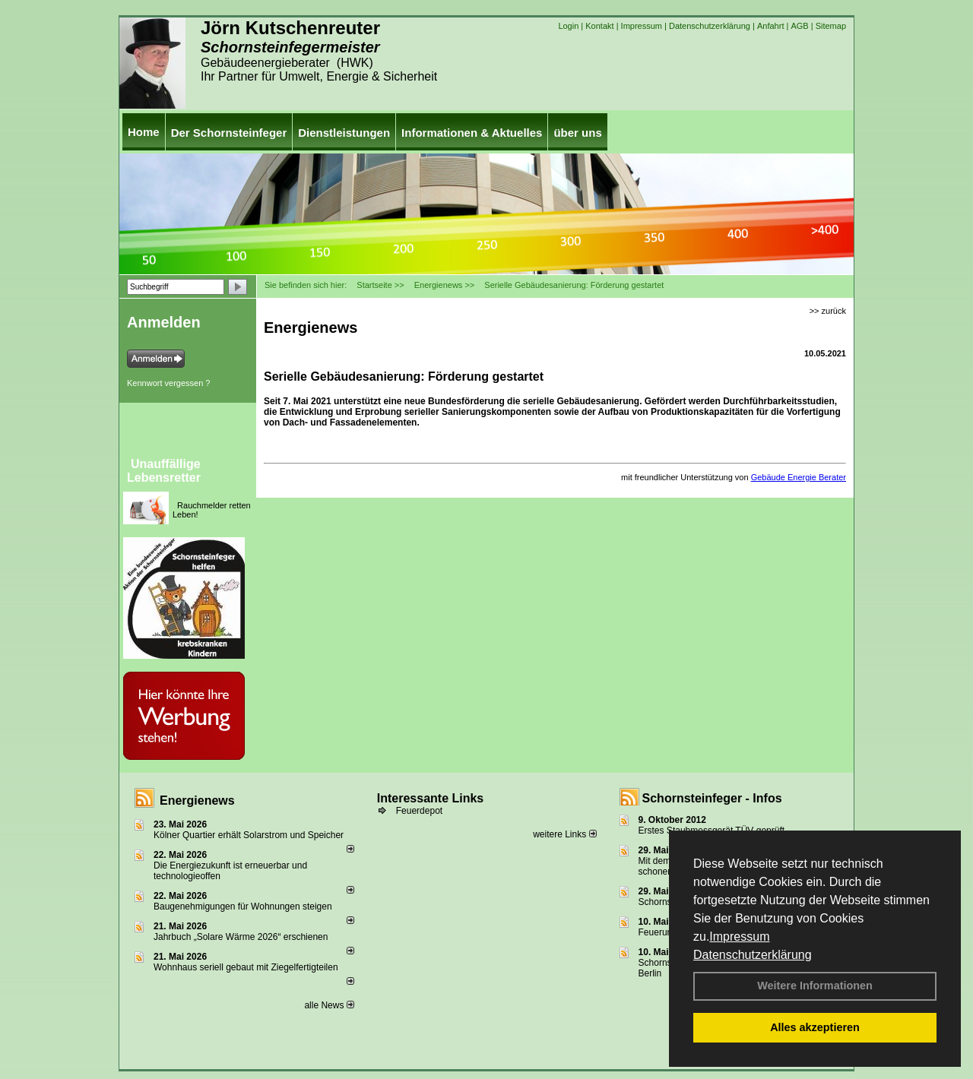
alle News (328, 1005)
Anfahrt (770, 25)
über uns (577, 132)
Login (568, 25)
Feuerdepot (419, 810)
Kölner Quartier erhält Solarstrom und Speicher (249, 835)
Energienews (197, 800)
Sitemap (831, 25)
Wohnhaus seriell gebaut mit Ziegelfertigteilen (246, 967)
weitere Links (564, 834)
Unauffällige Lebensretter (164, 470)
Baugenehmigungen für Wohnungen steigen (243, 906)
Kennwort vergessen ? (168, 383)
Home (144, 131)
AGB (799, 25)
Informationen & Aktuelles (471, 132)
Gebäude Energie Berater (798, 477)
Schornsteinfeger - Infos (712, 798)
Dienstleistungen (344, 132)
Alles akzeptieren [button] (815, 1027)
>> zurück (828, 310)
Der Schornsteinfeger (229, 132)
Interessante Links (430, 798)
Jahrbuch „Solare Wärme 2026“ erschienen (241, 937)
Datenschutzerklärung (752, 954)
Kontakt (599, 25)
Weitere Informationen (815, 985)
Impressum (739, 936)
